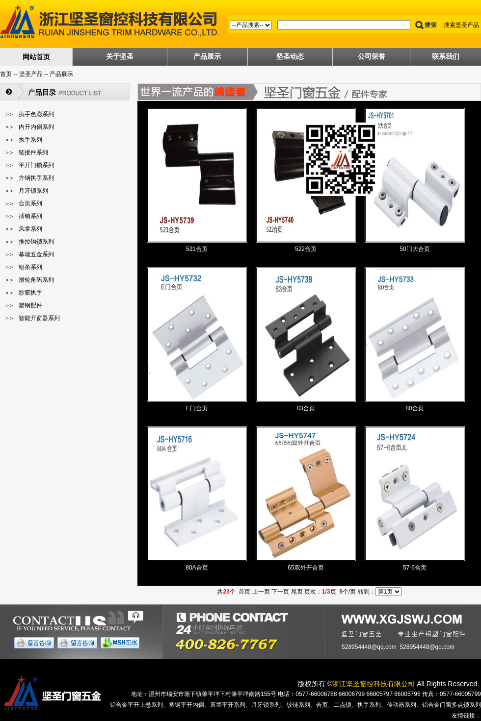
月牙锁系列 (33, 190)
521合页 (197, 249)
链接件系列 (33, 152)
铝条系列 (30, 267)
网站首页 (36, 57)
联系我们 (445, 56)
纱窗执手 (30, 292)
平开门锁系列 (36, 165)
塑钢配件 (30, 305)
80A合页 (197, 567)
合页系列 (30, 203)
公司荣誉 (371, 56)
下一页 (280, 591)
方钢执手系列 (36, 177)
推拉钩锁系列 (36, 241)
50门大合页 (414, 249)
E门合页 (197, 408)
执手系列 (30, 139)
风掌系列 (30, 228)
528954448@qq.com (369, 647)
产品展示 (207, 56)
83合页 (305, 408)
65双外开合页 (305, 567)
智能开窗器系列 (39, 318)
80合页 (414, 408)
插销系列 (30, 216)
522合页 (306, 249)
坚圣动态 (290, 56)
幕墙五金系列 (36, 254)
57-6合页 (415, 567)
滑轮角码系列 (36, 279)
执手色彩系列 (36, 114)
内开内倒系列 (36, 127)
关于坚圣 (120, 56)
